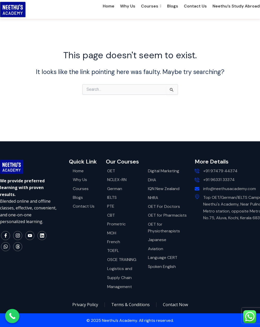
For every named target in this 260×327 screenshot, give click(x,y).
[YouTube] (29, 235)
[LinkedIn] (41, 235)
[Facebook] (5, 235)
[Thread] (17, 246)
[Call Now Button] (12, 316)
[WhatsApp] (5, 246)
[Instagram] (17, 235)
